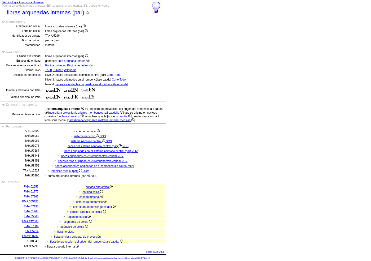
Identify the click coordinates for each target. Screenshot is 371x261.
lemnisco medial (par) (67, 171)
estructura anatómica (91, 202)
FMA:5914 (31, 231)
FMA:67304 (31, 226)
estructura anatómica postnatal (94, 207)
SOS (103, 136)
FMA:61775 (31, 191)
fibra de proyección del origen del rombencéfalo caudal (86, 241)
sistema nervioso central (88, 141)
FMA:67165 (31, 196)
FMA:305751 (30, 201)
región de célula (79, 216)
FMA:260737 (30, 236)
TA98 (48, 70)
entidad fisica (93, 192)
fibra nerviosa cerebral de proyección (77, 236)
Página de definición (80, 65)
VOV (135, 151)
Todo (117, 75)
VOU (94, 176)
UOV (86, 171)
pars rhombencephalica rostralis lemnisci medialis (101, 120)
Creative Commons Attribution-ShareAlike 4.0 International (112, 258)
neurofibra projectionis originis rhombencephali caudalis (86, 112)
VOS (125, 146)
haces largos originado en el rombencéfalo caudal (89, 161)
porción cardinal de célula (88, 212)
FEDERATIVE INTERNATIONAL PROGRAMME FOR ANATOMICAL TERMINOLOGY (51, 258)
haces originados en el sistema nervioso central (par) (98, 151)
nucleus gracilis (119, 116)
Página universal (55, 65)
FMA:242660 (30, 221)
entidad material (91, 197)
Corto (110, 75)
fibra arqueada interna (73, 61)
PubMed (58, 70)
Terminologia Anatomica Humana (23, 2)
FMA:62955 (31, 186)
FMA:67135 (31, 206)
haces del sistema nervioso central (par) (94, 146)
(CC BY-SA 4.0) (143, 258)
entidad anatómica (99, 187)
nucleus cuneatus (70, 116)
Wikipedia (70, 70)
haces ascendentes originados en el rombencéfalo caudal (92, 84)
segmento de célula (78, 221)
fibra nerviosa (65, 231)
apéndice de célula (74, 226)
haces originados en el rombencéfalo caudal (89, 156)
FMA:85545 (31, 216)
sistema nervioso (87, 136)
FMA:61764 (31, 211)
